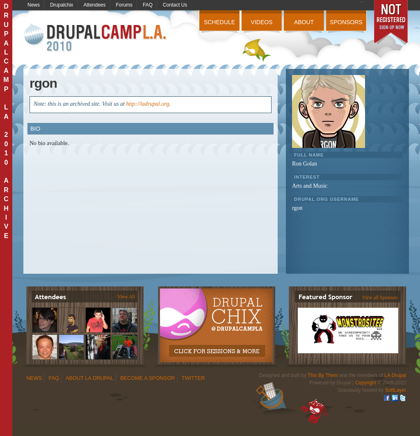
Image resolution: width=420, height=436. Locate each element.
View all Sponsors (380, 297)
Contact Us (175, 5)
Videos (262, 22)
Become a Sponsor (147, 378)
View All (126, 297)
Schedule (219, 22)
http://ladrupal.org (147, 104)
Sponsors (346, 22)
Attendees (95, 5)
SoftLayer (395, 390)
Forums (124, 5)
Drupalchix (61, 5)
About (304, 22)
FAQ (148, 5)
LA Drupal (395, 375)
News (33, 5)
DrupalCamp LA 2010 (96, 38)
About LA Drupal (90, 378)
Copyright (365, 383)
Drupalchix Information (216, 321)
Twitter (193, 378)
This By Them (323, 375)
